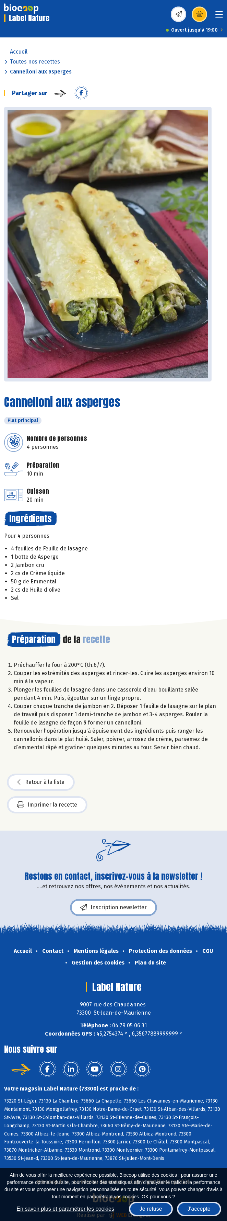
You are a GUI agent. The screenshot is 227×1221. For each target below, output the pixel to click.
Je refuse (151, 1209)
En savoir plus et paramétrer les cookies (65, 1209)
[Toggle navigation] (219, 16)
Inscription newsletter (113, 907)
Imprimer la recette (47, 804)
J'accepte (199, 1209)
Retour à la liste (40, 782)
